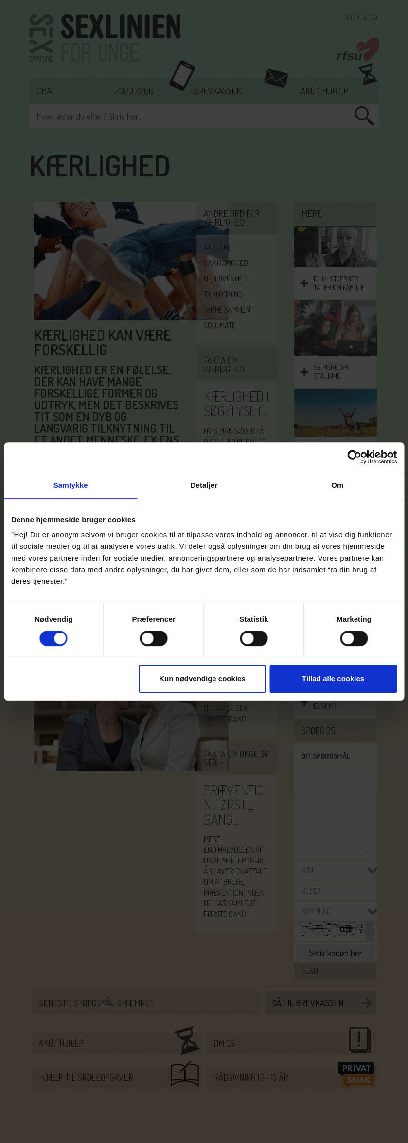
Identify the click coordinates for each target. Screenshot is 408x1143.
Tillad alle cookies (333, 678)
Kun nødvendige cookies (202, 678)
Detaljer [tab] (204, 485)
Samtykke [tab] (70, 485)
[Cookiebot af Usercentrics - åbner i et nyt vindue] (354, 457)
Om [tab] (337, 485)
